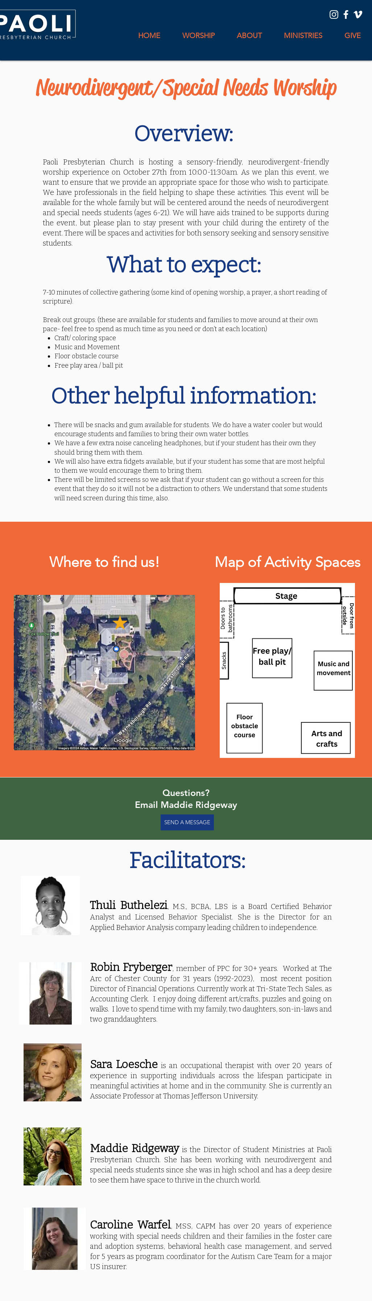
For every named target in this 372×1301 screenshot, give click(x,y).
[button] (249, 36)
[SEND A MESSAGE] (187, 822)
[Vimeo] (358, 14)
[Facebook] (346, 14)
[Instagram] (334, 14)
